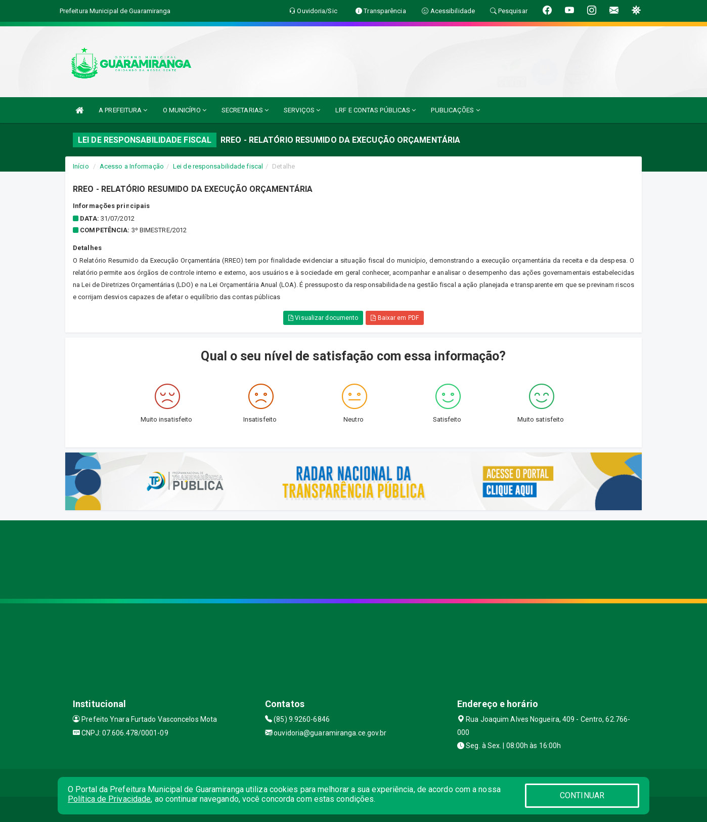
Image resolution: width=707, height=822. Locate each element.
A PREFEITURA (123, 110)
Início (81, 166)
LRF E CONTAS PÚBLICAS (375, 110)
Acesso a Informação (132, 166)
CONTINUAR (582, 795)
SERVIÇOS (302, 110)
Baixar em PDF (395, 317)
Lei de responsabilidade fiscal (218, 166)
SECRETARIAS (245, 110)
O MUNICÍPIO (184, 110)
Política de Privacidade (109, 799)
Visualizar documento (323, 317)
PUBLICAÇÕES (455, 110)
